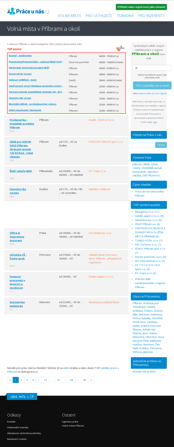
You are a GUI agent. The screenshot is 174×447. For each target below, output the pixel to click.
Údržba (137, 175)
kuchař (158, 168)
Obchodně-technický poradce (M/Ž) (29, 67)
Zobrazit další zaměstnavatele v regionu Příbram (150, 283)
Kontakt (11, 421)
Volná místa (69, 15)
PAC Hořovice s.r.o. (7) (148, 244)
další (65, 368)
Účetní (136, 168)
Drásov (158, 310)
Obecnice (151, 337)
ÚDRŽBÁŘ (147, 168)
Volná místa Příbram (73, 425)
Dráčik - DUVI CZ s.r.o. (101, 120)
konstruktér (139, 171)
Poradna (125, 15)
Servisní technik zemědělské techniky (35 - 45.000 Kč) (36, 92)
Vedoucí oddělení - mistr (23, 79)
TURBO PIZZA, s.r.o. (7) (148, 240)
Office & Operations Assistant (17, 236)
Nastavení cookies (17, 439)
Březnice (144, 314)
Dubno (153, 333)
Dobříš (151, 307)
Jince (145, 333)
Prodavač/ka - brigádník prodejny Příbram (22, 123)
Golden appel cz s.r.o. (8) (149, 216)
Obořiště (157, 318)
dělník (146, 164)
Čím (157, 344)
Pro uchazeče (99, 15)
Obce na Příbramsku (146, 296)
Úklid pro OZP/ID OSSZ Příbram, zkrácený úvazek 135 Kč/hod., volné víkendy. (21, 149)
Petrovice (155, 348)
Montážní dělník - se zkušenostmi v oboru (32, 104)
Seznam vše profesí (144, 371)
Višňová (137, 352)
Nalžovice (155, 340)
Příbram (137, 303)
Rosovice (148, 344)
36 (71, 380)
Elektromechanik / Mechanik (25, 110)
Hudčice (137, 344)
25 (58, 380)
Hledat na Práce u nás (147, 135)
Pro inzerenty (151, 15)
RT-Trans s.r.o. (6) (145, 273)
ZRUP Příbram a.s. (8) (147, 224)
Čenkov (148, 310)
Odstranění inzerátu (17, 427)
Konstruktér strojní (20, 73)
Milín (135, 314)
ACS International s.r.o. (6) (150, 261)
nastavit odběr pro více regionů (152, 93)
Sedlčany (138, 310)
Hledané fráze (142, 157)
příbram (137, 164)
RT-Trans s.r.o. (97, 171)
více (155, 122)
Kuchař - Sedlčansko (20, 55)
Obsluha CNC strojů (20, 98)
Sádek (136, 325)
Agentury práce (70, 421)
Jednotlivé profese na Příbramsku (147, 363)
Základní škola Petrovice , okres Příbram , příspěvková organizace (105, 258)
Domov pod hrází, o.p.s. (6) (150, 256)
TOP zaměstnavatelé (146, 205)
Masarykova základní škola (104, 302)
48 (84, 380)
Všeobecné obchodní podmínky (24, 433)
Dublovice (156, 314)
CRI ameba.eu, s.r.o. (100, 233)
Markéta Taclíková (99, 189)
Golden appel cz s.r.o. (101, 276)
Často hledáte (142, 185)
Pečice (136, 318)
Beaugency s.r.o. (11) (147, 211)
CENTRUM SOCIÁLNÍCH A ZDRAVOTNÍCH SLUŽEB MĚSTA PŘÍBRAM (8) (150, 232)
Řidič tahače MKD (21, 171)
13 (45, 380)
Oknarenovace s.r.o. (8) (148, 220)
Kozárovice (139, 322)
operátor (152, 171)
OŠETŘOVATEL (151, 175)
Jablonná (148, 352)
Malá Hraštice (141, 348)
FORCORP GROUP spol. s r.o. (106, 141)
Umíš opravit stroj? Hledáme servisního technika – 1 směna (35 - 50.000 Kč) (36, 86)
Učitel (154, 164)
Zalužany (152, 322)
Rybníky (146, 318)
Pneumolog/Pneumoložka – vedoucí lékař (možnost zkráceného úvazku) (36, 61)
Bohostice (138, 337)
